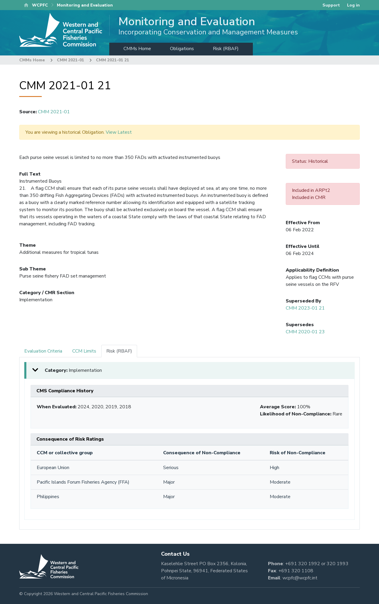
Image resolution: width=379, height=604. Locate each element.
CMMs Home (137, 48)
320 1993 (338, 563)
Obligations (182, 48)
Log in (353, 5)
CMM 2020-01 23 (305, 332)
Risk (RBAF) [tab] (119, 351)
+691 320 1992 (302, 563)
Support (331, 5)
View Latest (119, 132)
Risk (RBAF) (226, 48)
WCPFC (40, 5)
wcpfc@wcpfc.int (299, 578)
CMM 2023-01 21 (305, 308)
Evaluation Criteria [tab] (43, 351)
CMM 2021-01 (70, 60)
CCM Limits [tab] (84, 351)
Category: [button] (73, 370)
